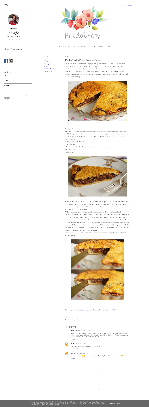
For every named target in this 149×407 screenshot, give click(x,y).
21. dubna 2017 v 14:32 (82, 343)
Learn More (112, 403)
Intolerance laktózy (101, 47)
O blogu (87, 47)
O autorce (78, 47)
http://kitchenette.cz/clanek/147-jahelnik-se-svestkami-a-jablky (93, 310)
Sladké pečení (48, 71)
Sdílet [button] (46, 56)
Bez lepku (47, 64)
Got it (118, 403)
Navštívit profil (13, 39)
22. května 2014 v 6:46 (83, 331)
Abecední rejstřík (65, 47)
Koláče (46, 66)
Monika (73, 343)
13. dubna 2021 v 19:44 (83, 353)
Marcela (13, 28)
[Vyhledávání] (127, 5)
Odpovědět (75, 339)
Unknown (73, 353)
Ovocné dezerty (49, 69)
